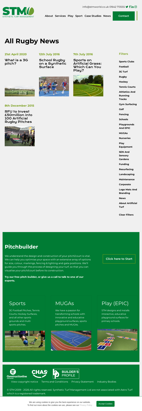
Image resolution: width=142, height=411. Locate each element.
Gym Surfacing (128, 104)
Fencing (124, 114)
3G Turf (123, 71)
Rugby (123, 76)
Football (124, 66)
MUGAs (123, 133)
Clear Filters (126, 214)
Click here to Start (119, 259)
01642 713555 (117, 6)
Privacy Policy (86, 405)
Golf (121, 109)
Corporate (125, 184)
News (107, 16)
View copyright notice (24, 381)
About (49, 16)
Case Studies (93, 16)
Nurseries (125, 138)
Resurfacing (126, 169)
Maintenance (127, 179)
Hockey (123, 81)
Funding (124, 164)
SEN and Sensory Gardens (124, 156)
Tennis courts (127, 87)
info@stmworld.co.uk (95, 6)
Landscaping (126, 174)
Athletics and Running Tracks (127, 96)
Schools (123, 119)
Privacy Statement (82, 381)
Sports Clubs (126, 61)
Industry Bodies (106, 381)
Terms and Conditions (54, 381)
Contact (123, 16)
